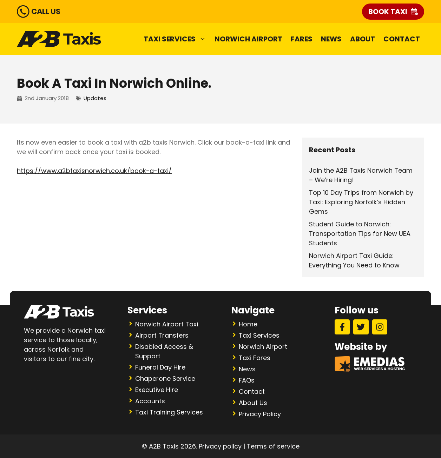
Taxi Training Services (169, 412)
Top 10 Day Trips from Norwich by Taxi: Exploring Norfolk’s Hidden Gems (361, 202)
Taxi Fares (254, 357)
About (362, 39)
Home (248, 324)
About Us (253, 402)
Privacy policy (220, 446)
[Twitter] (360, 326)
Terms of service (273, 446)
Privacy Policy (260, 414)
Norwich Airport (248, 39)
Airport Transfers (162, 335)
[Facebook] (342, 326)
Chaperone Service (165, 378)
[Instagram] (379, 326)
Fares (301, 39)
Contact (401, 39)
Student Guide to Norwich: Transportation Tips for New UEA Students (359, 233)
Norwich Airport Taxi (166, 324)
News (331, 39)
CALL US (45, 11)
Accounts (150, 401)
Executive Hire (156, 389)
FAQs (247, 380)
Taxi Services (177, 39)
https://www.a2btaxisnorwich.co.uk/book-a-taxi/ (94, 170)
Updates (95, 98)
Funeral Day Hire (160, 367)
